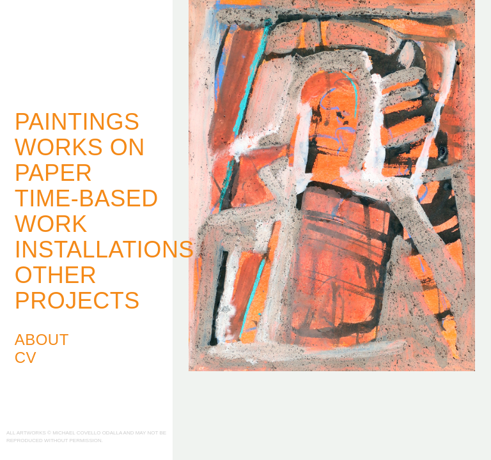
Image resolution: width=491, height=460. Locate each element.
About (42, 339)
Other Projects (77, 288)
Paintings (77, 122)
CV (25, 357)
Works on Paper (80, 160)
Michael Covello (77, 49)
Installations (104, 249)
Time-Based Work (87, 211)
